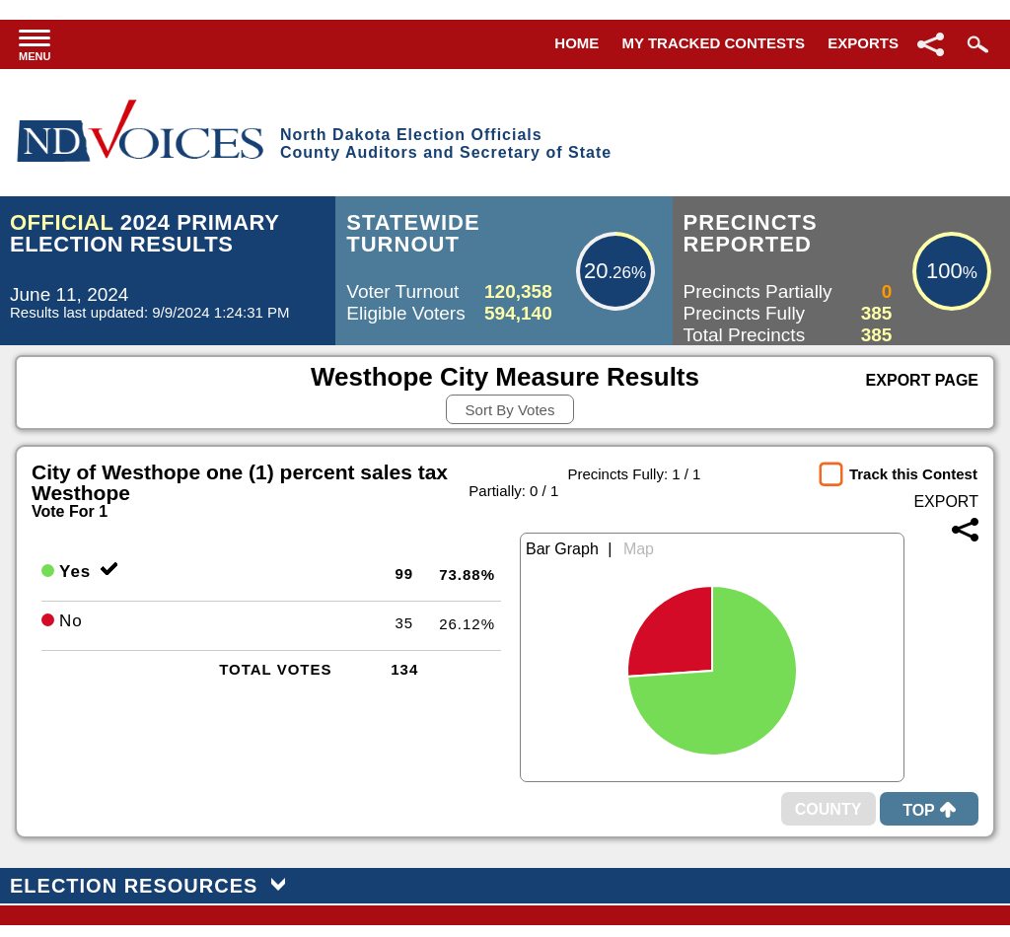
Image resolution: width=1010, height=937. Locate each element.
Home (576, 43)
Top (929, 810)
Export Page (922, 380)
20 (596, 270)
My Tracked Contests (714, 43)
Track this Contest (913, 474)
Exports (863, 43)
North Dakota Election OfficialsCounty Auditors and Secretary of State (446, 143)
